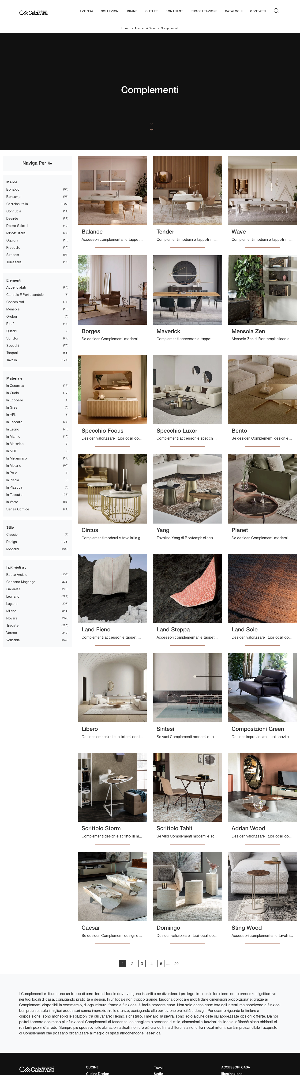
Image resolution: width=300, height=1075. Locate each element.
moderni (12, 549)
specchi (12, 345)
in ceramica (15, 386)
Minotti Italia (16, 233)
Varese (11, 633)
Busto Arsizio (16, 575)
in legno (12, 429)
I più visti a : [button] (16, 567)
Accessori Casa (145, 28)
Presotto (13, 247)
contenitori (15, 302)
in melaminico (16, 458)
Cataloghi (234, 11)
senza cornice (17, 509)
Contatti (258, 11)
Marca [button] (11, 182)
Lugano (12, 604)
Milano (11, 611)
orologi (12, 316)
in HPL (11, 415)
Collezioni (110, 11)
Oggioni (12, 240)
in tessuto (14, 495)
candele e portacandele (25, 295)
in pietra (12, 480)
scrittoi (12, 338)
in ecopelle (14, 400)
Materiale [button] (14, 378)
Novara (11, 618)
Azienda (86, 11)
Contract (174, 11)
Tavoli (159, 1068)
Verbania (13, 640)
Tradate (12, 625)
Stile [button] (10, 527)
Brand (132, 11)
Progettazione (204, 11)
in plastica (14, 487)
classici (12, 534)
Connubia (13, 211)
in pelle (11, 473)
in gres (11, 407)
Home (125, 28)
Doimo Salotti (17, 226)
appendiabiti (16, 287)
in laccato (14, 422)
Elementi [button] (13, 280)
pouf (10, 324)
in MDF (11, 451)
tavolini (12, 360)
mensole (12, 309)
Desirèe (12, 218)
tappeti (12, 353)
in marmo (13, 436)
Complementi (170, 28)
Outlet (151, 11)
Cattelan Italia (17, 204)
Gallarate (13, 589)
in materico (15, 444)
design (11, 542)
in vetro (12, 502)
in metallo (13, 466)
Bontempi (13, 197)
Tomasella (14, 262)
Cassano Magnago (20, 582)
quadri (11, 331)
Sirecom (12, 255)
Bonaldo (12, 189)
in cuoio (12, 393)
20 (176, 964)
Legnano (12, 596)
